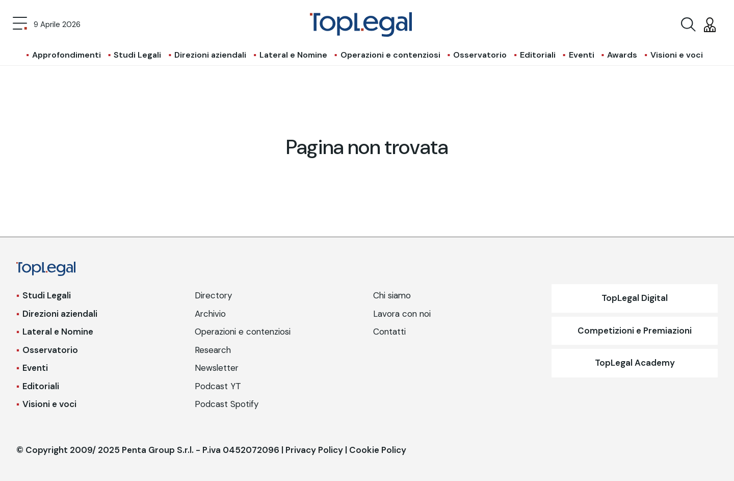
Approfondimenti (66, 54)
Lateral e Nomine (293, 54)
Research (213, 350)
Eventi (581, 54)
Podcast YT (218, 386)
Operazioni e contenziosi (390, 54)
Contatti (389, 331)
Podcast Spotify (226, 404)
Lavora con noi (402, 313)
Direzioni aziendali (210, 54)
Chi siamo (392, 295)
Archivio (210, 313)
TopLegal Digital (634, 297)
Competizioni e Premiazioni (635, 330)
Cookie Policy (377, 449)
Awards (622, 54)
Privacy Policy (314, 449)
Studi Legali (137, 54)
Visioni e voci (676, 54)
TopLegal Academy (635, 362)
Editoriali (538, 54)
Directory (213, 295)
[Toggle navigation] (20, 24)
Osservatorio (480, 54)
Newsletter (217, 367)
